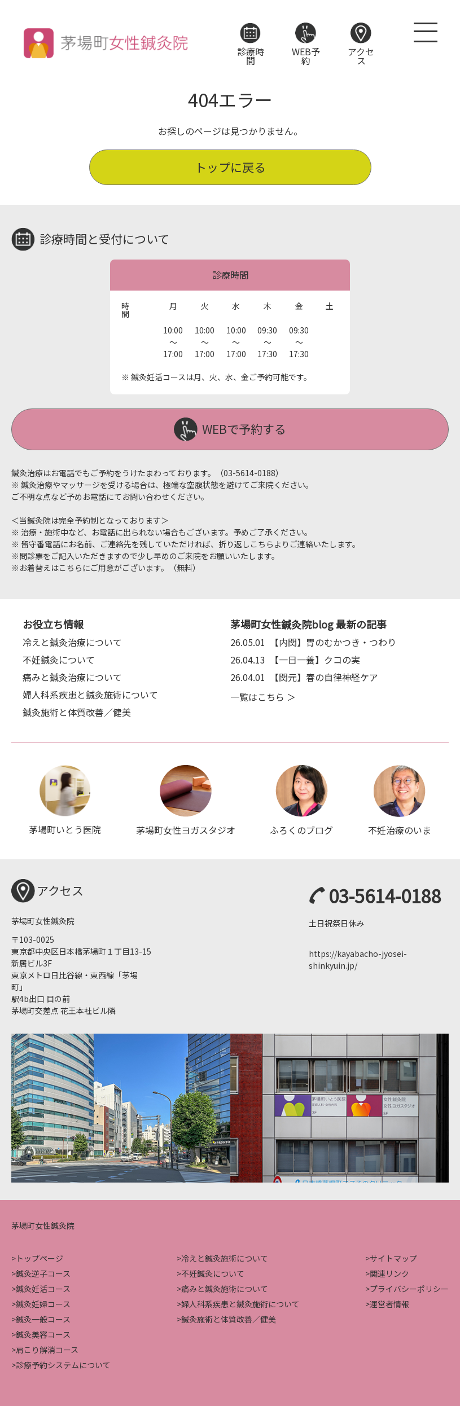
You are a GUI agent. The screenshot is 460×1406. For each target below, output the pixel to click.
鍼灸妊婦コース (43, 1302)
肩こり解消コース (47, 1348)
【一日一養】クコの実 (295, 658)
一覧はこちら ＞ (263, 695)
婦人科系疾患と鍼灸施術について (90, 693)
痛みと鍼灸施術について (224, 1287)
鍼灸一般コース (43, 1318)
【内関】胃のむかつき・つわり (313, 640)
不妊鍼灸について (59, 658)
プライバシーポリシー (409, 1287)
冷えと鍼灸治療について (72, 640)
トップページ (39, 1257)
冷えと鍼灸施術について (224, 1257)
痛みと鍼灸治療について (72, 675)
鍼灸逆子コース (43, 1272)
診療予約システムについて (63, 1363)
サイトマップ (393, 1257)
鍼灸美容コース (43, 1333)
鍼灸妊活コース (43, 1287)
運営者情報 (389, 1302)
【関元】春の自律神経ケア (304, 675)
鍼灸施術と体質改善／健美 (77, 710)
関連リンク (389, 1272)
